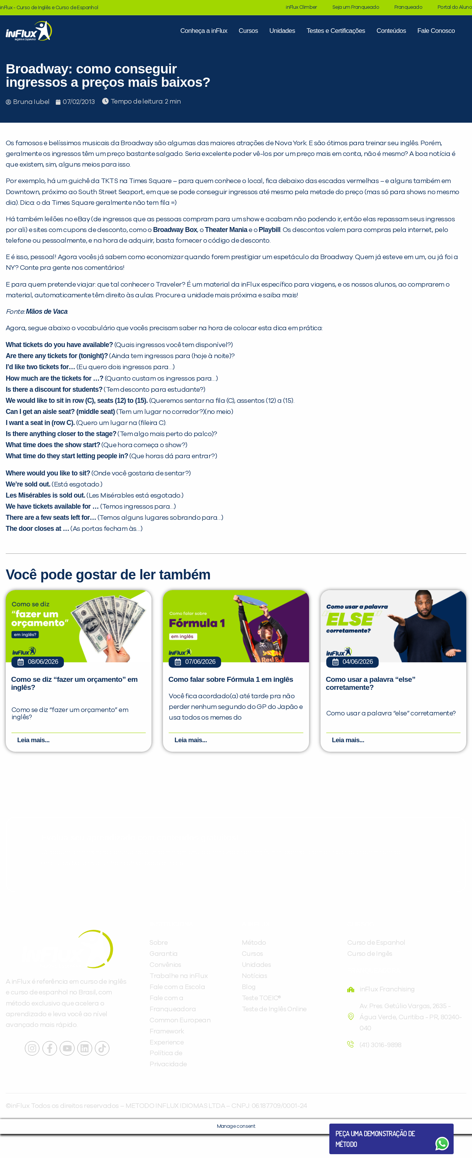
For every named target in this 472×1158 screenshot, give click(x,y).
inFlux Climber (301, 7)
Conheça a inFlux (203, 30)
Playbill (269, 230)
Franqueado (408, 7)
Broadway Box (175, 230)
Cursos (248, 30)
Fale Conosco (436, 30)
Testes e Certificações (335, 30)
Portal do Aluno (455, 7)
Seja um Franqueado (355, 7)
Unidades (282, 30)
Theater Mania (226, 230)
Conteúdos (391, 30)
